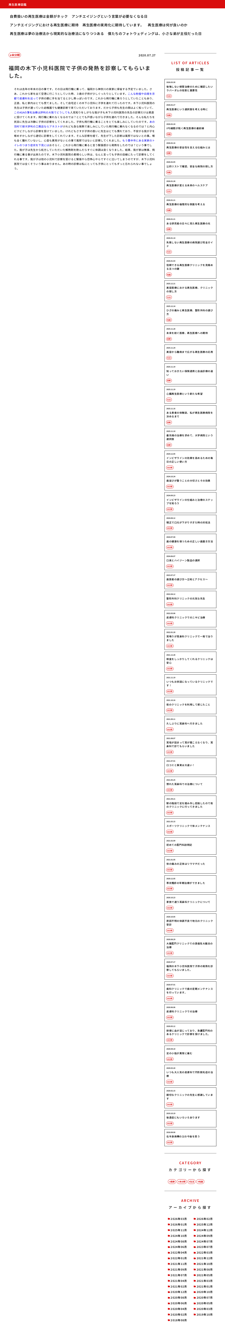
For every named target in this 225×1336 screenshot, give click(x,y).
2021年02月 (179, 1286)
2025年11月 (179, 1230)
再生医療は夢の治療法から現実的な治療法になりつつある (57, 33)
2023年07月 (205, 1247)
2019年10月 (205, 1314)
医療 (173, 1181)
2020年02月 (179, 1314)
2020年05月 (205, 1303)
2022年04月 (179, 1252)
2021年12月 (205, 1258)
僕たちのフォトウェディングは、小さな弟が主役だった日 (155, 33)
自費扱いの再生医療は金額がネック (39, 16)
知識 (201, 1181)
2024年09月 (205, 1236)
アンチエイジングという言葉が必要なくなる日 (110, 16)
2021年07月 (179, 1275)
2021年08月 (205, 1269)
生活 (192, 1181)
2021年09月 (179, 1269)
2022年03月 (205, 1252)
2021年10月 (205, 1264)
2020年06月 (179, 1303)
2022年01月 (179, 1258)
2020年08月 (179, 1297)
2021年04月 (179, 1281)
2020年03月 (205, 1309)
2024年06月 (179, 1247)
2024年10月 (179, 1236)
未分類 (16, 55)
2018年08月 (179, 1320)
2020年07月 (205, 1297)
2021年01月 (205, 1286)
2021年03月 (205, 1281)
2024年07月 (205, 1241)
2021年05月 (205, 1275)
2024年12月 (205, 1230)
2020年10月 (205, 1292)
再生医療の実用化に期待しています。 (113, 24)
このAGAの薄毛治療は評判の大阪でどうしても (42, 112)
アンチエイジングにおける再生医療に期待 (44, 24)
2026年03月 (179, 1219)
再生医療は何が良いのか (168, 24)
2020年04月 (179, 1309)
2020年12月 (179, 1292)
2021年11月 (179, 1264)
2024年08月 (179, 1241)
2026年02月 (205, 1219)
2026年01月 (179, 1224)
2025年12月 (205, 1224)
